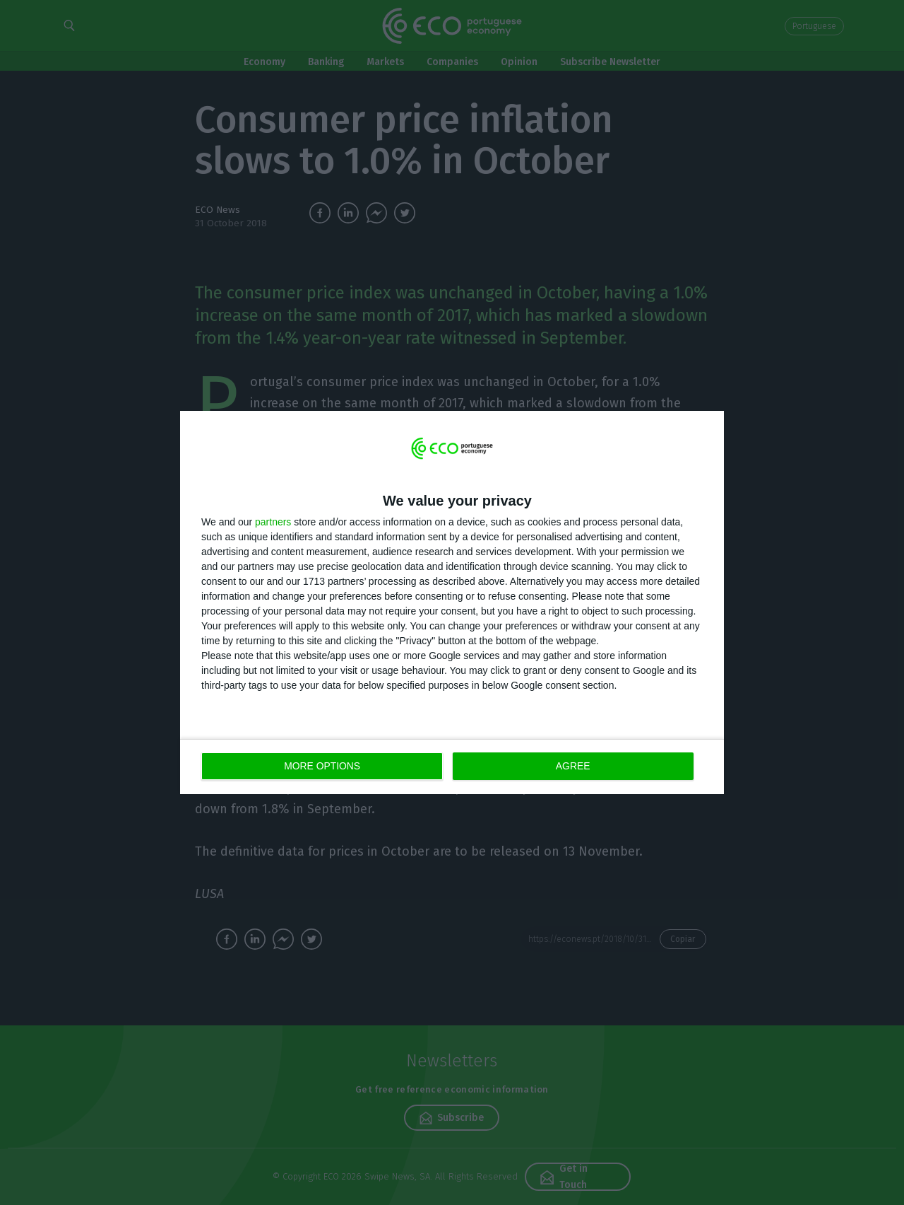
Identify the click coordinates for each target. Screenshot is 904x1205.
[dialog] (452, 603)
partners (273, 522)
